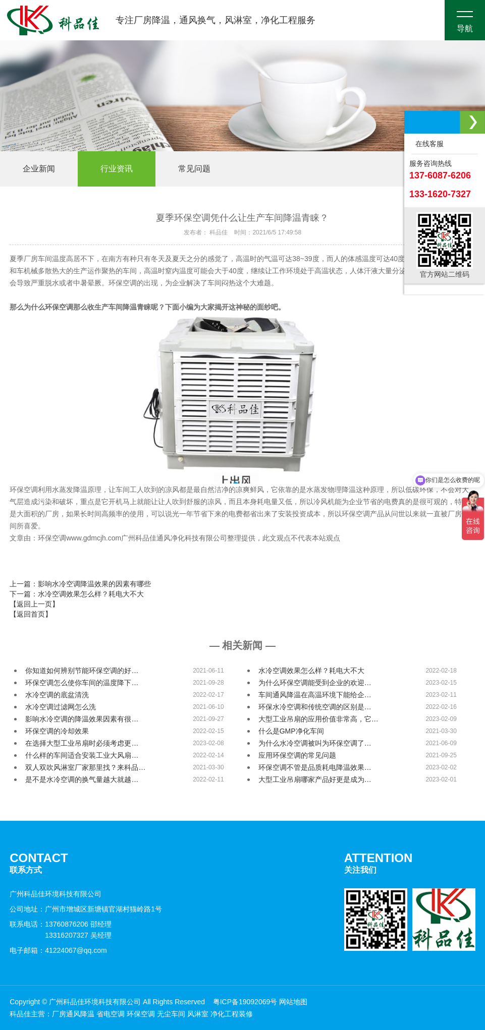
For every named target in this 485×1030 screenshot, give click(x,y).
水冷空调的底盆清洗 (57, 695)
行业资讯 (116, 168)
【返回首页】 (31, 614)
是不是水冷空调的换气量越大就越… (81, 779)
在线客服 (427, 144)
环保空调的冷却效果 (57, 731)
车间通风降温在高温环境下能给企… (314, 695)
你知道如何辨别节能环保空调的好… (81, 671)
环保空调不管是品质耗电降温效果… (314, 767)
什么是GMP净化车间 (291, 731)
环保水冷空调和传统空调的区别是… (314, 707)
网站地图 (293, 1002)
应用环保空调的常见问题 (297, 755)
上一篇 (80, 584)
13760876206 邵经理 (78, 924)
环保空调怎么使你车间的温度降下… (81, 683)
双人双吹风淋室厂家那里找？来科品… (85, 767)
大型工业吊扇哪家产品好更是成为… (314, 779)
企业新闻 (39, 168)
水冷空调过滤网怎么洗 (60, 707)
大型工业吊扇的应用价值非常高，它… (318, 719)
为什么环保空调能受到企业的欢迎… (314, 683)
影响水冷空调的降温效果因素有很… (81, 719)
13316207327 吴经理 (78, 935)
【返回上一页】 (34, 604)
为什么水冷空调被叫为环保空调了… (314, 743)
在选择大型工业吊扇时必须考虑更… (81, 743)
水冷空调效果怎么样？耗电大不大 (311, 671)
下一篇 (77, 594)
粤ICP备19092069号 (245, 1002)
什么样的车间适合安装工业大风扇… (81, 755)
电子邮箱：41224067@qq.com (58, 950)
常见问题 (194, 168)
